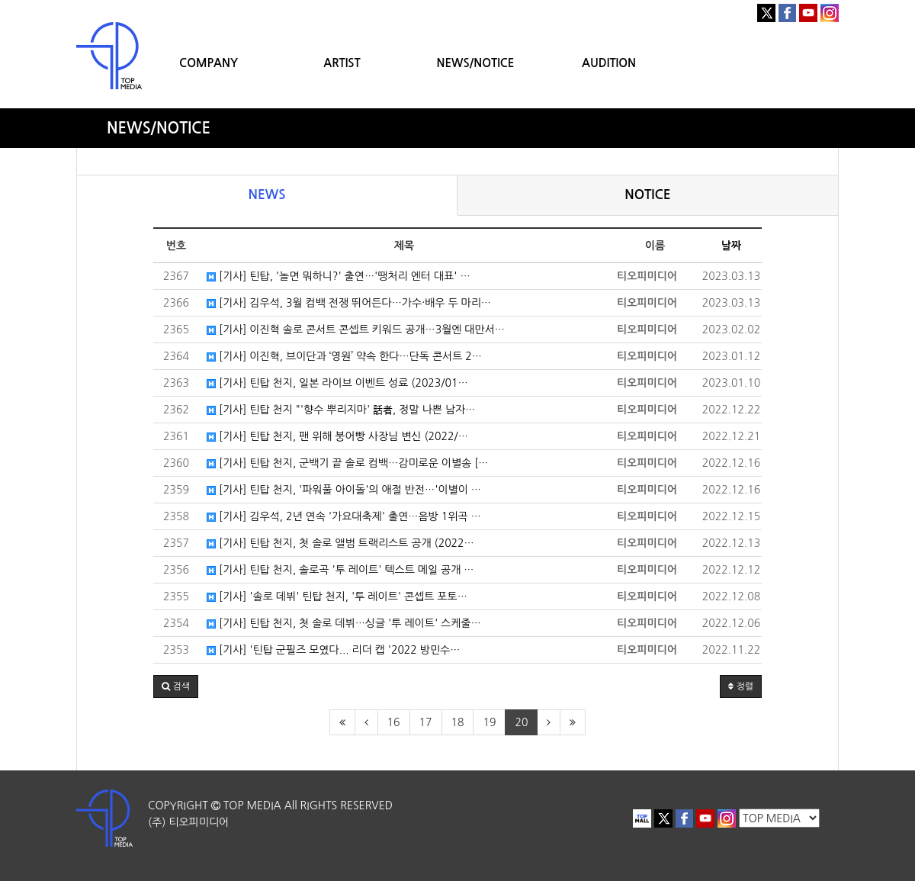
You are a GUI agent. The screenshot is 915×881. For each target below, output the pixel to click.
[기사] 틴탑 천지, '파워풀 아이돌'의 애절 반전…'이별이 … (344, 489)
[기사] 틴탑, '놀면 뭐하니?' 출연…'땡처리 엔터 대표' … (338, 276)
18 (457, 722)
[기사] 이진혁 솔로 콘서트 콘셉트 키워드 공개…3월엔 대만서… (356, 329)
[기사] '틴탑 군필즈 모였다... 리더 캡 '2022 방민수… (333, 650)
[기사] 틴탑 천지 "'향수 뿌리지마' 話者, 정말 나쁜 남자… (341, 409)
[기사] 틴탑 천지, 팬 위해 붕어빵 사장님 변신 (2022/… (337, 436)
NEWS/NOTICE (475, 63)
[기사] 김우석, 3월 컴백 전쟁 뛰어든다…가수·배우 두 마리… (349, 302)
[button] (175, 686)
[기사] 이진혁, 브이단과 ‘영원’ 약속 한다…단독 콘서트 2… (344, 356)
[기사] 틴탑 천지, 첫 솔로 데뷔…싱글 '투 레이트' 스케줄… (344, 623)
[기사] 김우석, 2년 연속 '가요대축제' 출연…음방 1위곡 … (344, 516)
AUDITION (609, 63)
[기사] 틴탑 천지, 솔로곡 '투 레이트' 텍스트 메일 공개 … (340, 569)
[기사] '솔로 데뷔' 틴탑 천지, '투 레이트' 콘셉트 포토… (337, 596)
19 (489, 722)
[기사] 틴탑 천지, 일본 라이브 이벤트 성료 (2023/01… (337, 383)
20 (521, 722)
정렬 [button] (740, 686)
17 (425, 722)
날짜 (731, 245)
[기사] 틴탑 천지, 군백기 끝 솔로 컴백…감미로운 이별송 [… (347, 463)
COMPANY (208, 63)
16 (393, 722)
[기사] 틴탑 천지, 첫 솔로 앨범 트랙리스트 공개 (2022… (340, 543)
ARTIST (341, 63)
